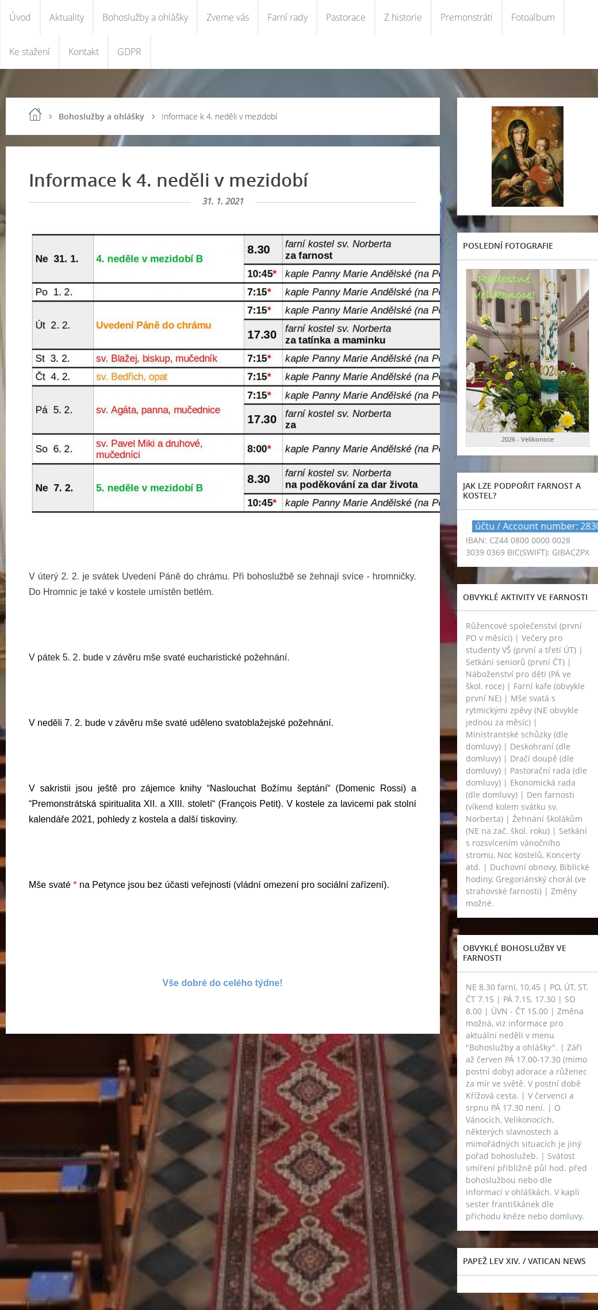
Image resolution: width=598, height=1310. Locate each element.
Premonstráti (466, 17)
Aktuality (66, 17)
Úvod (20, 17)
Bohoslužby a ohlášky (145, 17)
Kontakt (83, 51)
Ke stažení (29, 51)
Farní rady (287, 17)
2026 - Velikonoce (527, 439)
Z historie (403, 17)
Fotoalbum (533, 17)
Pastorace (346, 17)
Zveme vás (227, 17)
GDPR (129, 51)
